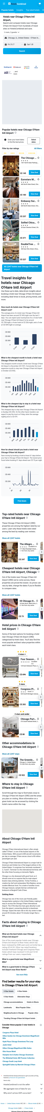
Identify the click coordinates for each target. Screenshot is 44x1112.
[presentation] (15, 133)
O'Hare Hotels (28, 1108)
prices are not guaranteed (17, 1077)
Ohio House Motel (9, 1051)
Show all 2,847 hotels (11, 538)
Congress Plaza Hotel (10, 1033)
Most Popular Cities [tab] (23, 1007)
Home (2, 1103)
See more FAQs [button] (22, 975)
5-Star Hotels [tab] (8, 997)
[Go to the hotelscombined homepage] (17, 3)
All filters (38, 148)
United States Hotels (13, 1103)
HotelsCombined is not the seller (23, 1084)
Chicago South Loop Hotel (12, 1061)
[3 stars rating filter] (12, 154)
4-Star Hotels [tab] (22, 991)
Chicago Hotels (13, 1108)
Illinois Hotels (32, 1103)
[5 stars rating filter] (31, 154)
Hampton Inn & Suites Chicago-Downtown (18, 1055)
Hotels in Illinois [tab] (33, 1002)
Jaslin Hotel (7, 1045)
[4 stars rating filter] (21, 154)
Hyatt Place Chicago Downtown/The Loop (18, 1042)
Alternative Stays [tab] (23, 997)
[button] (4, 3)
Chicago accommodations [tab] (13, 1002)
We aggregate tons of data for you (23, 1088)
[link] (22, 268)
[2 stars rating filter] (5, 154)
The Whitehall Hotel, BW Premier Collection (18, 1058)
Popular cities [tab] (33, 1013)
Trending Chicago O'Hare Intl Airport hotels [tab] (19, 1018)
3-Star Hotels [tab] (8, 991)
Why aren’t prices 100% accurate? (23, 1093)
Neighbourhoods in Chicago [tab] (14, 1013)
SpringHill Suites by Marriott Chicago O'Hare (19, 1065)
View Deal (34, 172)
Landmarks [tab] (8, 1007)
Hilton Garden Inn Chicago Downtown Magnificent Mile (21, 1037)
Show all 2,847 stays (10, 754)
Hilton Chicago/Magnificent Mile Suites (17, 1048)
